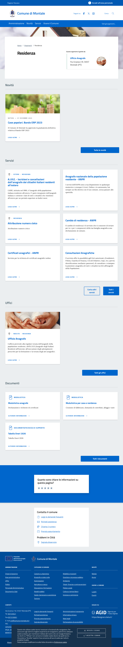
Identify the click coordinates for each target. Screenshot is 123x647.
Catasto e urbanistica (41, 573)
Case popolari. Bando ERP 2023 (25, 122)
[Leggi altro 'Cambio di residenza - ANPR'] (71, 239)
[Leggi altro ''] (14, 360)
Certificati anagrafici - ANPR (23, 253)
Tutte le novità (100, 150)
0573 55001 (12, 617)
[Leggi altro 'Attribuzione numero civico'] (14, 239)
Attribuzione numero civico (22, 223)
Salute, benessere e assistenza (45, 595)
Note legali (66, 618)
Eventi (94, 595)
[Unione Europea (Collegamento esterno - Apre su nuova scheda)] (16, 559)
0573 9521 (12, 614)
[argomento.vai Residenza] (26, 174)
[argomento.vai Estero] (16, 174)
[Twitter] (87, 13)
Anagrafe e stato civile (42, 577)
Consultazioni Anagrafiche (79, 253)
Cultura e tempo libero (70, 591)
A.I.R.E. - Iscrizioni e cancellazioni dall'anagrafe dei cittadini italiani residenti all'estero (31, 182)
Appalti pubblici (39, 591)
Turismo (37, 598)
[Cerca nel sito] (113, 13)
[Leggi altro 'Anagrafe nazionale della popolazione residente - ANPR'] (71, 207)
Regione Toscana (13, 3)
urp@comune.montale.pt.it (19, 620)
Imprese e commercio (70, 595)
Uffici (7, 581)
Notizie (94, 573)
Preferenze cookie (60, 642)
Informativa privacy (70, 615)
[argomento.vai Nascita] (16, 334)
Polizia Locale (67, 588)
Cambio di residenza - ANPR (80, 220)
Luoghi (94, 591)
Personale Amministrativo (14, 588)
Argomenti (28, 45)
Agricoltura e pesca (40, 584)
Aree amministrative (12, 577)
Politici (7, 584)
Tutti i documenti (100, 458)
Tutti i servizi (111, 291)
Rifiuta (91, 630)
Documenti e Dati (11, 591)
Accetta (91, 636)
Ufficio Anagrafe (77, 58)
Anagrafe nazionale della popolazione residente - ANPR (86, 177)
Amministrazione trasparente (73, 611)
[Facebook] (82, 13)
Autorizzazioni (39, 581)
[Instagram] (92, 13)
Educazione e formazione (43, 588)
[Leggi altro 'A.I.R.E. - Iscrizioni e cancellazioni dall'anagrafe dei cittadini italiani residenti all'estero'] (14, 207)
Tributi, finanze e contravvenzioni (74, 584)
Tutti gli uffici (100, 372)
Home (19, 45)
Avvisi (94, 577)
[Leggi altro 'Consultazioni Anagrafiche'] (71, 277)
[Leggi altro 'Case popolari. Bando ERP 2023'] (14, 137)
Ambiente (66, 581)
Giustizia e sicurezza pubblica (73, 577)
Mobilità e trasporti (69, 573)
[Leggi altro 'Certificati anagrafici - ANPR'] (14, 277)
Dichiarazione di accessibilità (73, 622)
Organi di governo (11, 573)
